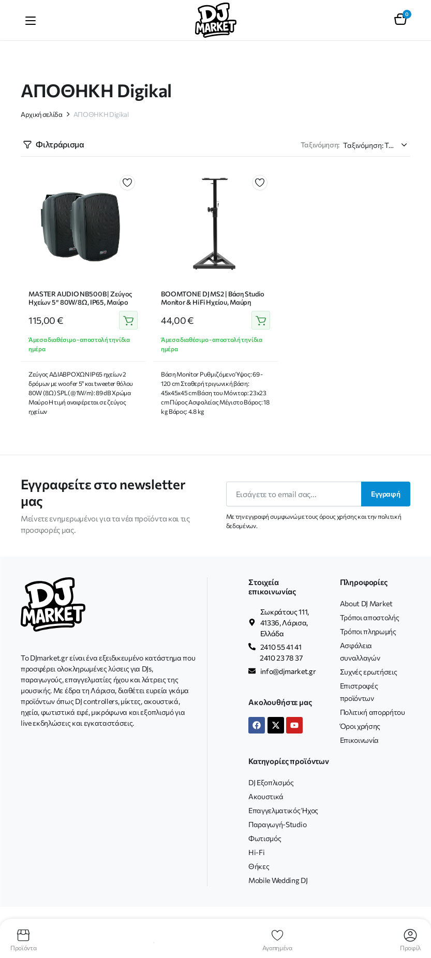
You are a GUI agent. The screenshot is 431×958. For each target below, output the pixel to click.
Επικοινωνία (359, 740)
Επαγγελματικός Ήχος (283, 810)
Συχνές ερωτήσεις (368, 671)
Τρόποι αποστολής (369, 617)
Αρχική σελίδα (42, 114)
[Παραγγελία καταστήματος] (376, 145)
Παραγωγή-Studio (277, 824)
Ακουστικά (266, 796)
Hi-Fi (256, 852)
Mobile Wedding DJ (278, 880)
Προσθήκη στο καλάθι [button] (128, 320)
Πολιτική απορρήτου (372, 712)
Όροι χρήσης (360, 726)
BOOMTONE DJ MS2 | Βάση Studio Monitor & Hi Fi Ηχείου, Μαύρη (212, 298)
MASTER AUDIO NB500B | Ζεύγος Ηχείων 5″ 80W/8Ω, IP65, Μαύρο (80, 298)
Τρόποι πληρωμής (368, 631)
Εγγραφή (385, 493)
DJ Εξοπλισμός (271, 782)
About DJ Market (366, 603)
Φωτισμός (264, 838)
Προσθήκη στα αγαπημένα (127, 182)
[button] (400, 20)
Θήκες (258, 866)
